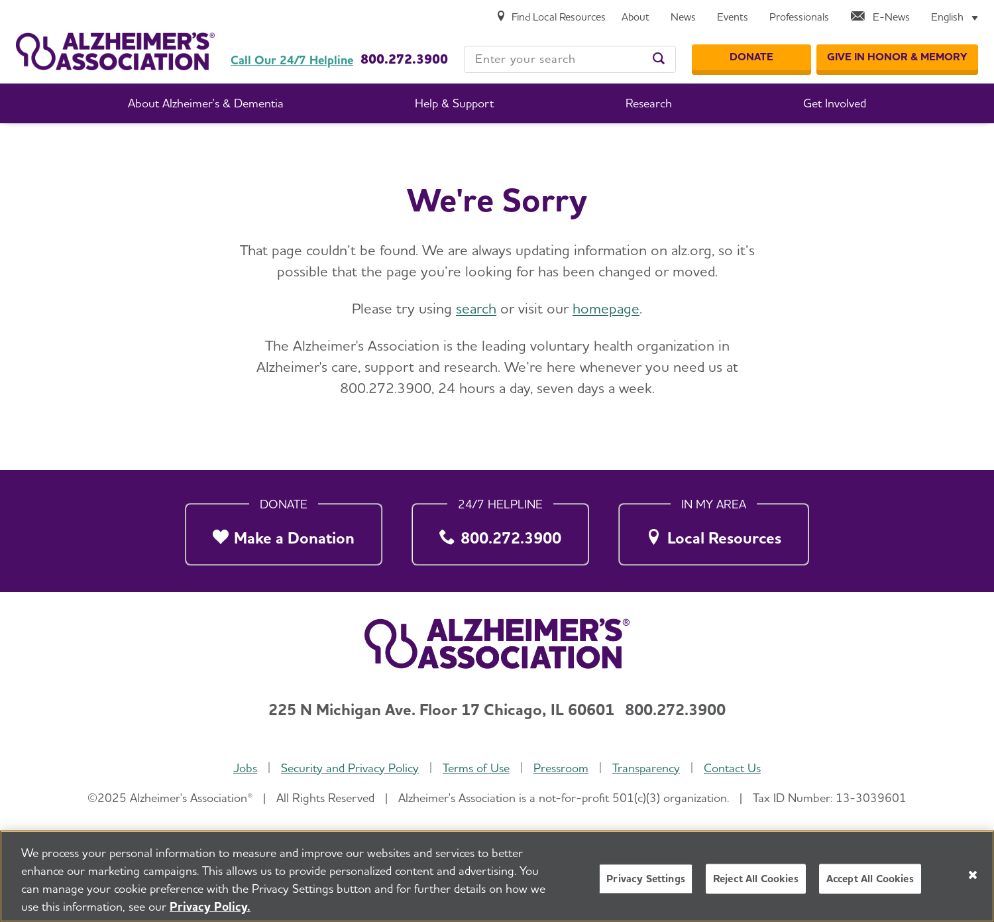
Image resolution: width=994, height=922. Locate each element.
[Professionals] (799, 17)
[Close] (972, 875)
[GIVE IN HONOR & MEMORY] (897, 57)
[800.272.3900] (500, 531)
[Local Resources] (713, 531)
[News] (683, 17)
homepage (606, 308)
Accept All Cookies (870, 878)
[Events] (732, 17)
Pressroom (560, 768)
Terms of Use (476, 768)
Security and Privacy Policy (350, 768)
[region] (497, 876)
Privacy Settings (645, 878)
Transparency (646, 768)
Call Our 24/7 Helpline (292, 60)
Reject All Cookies (756, 878)
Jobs (245, 768)
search (476, 308)
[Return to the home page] (115, 41)
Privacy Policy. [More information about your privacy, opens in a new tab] (210, 906)
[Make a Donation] (284, 531)
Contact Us (732, 768)
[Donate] (751, 57)
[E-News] (880, 17)
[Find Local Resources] (551, 17)
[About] (635, 17)
